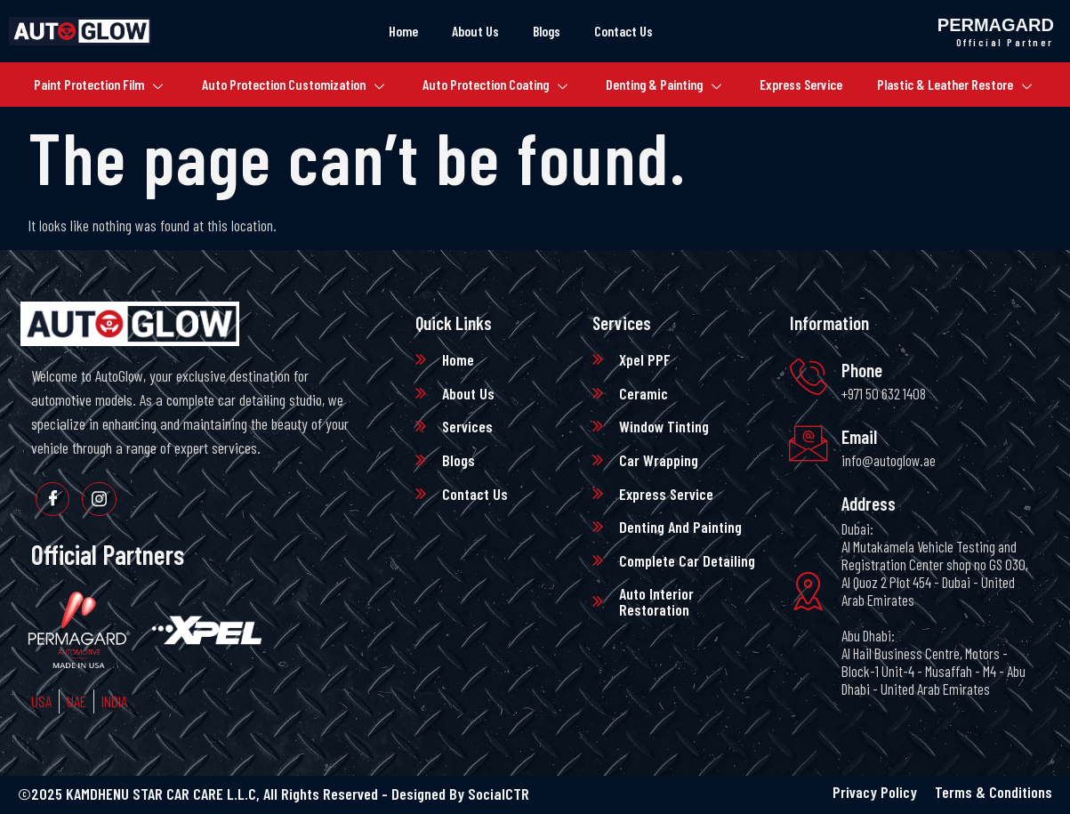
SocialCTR (498, 795)
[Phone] (810, 377)
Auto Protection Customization (287, 85)
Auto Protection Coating (493, 85)
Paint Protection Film (88, 85)
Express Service (809, 84)
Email (861, 436)
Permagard (995, 25)
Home (398, 30)
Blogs (547, 30)
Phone (863, 370)
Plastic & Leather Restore (965, 85)
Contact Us (627, 30)
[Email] (810, 443)
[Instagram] (101, 500)
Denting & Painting (667, 85)
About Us (472, 30)
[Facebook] (53, 500)
